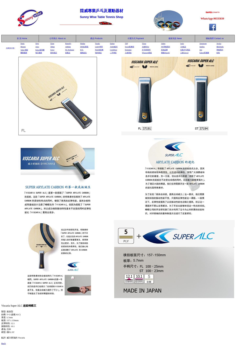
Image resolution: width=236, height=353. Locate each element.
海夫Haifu (220, 47)
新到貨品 (53, 53)
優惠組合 (83, 53)
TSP (126, 43)
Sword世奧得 (129, 47)
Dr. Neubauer (69, 50)
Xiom (52, 43)
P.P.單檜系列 (165, 47)
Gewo (52, 50)
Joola (182, 43)
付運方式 (136, 38)
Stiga (37, 43)
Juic (200, 50)
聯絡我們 (210, 38)
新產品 (67, 53)
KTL (81, 50)
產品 (96, 38)
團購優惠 (23, 53)
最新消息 (175, 38)
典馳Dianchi (165, 53)
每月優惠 (38, 53)
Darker (112, 43)
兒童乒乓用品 (185, 50)
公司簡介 (53, 38)
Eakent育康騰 (204, 53)
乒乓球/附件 (146, 50)
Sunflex (202, 47)
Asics (37, 47)
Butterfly (68, 43)
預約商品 (98, 53)
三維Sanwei (184, 53)
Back (3, 343)
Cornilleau (113, 50)
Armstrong (202, 43)
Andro (163, 43)
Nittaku (82, 43)
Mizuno (23, 47)
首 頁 (18, 38)
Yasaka (97, 43)
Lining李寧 (99, 47)
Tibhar (52, 47)
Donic (22, 43)
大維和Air (145, 47)
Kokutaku (128, 50)
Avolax (218, 43)
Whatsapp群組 (147, 53)
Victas (144, 43)
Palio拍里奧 (99, 50)
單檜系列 (219, 50)
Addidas (68, 47)
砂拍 (218, 53)
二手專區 (113, 53)
